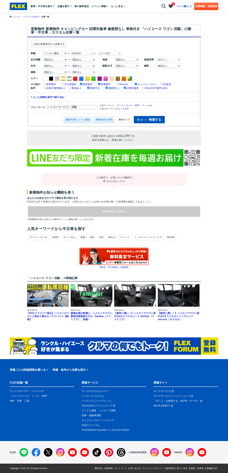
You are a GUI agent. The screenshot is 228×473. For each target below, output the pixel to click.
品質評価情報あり (56, 88)
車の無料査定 (81, 6)
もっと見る (117, 6)
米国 (82, 237)
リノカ (35, 396)
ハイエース (38, 391)
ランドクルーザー (19, 391)
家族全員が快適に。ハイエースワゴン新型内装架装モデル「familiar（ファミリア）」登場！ (91, 316)
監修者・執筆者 (196, 468)
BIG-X (111, 237)
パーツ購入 (184, 6)
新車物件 (51, 84)
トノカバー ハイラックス (148, 237)
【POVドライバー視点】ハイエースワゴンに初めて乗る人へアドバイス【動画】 (48, 316)
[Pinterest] (109, 452)
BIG (92, 237)
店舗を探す (63, 6)
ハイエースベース (19, 396)
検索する (149, 119)
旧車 (19, 400)
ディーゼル (147, 105)
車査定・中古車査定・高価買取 (114, 267)
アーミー (125, 237)
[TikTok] (96, 452)
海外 (12, 400)
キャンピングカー (147, 84)
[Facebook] (36, 452)
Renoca (123, 84)
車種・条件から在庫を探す (69, 369)
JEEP (44, 396)
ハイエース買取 (107, 410)
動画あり (77, 88)
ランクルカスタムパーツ (95, 391)
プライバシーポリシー (152, 468)
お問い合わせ (134, 468)
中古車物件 (70, 84)
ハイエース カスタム (93, 396)
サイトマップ (120, 468)
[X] (48, 452)
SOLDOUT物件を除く (157, 88)
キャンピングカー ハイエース (98, 420)
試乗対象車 (133, 88)
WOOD (171, 237)
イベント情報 (98, 6)
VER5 (137, 105)
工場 (26, 400)
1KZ (101, 237)
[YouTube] (72, 452)
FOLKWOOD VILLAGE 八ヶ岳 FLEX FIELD (105, 430)
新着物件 (106, 84)
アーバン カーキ (124, 105)
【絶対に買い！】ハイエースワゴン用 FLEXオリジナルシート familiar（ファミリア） (135, 316)
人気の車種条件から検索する (49, 44)
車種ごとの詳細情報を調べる (28, 369)
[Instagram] (60, 452)
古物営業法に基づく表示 (175, 468)
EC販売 (167, 84)
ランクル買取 (89, 410)
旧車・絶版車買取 (91, 415)
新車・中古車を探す (41, 6)
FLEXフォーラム (91, 425)
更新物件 (87, 84)
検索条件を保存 (104, 119)
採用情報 (108, 468)
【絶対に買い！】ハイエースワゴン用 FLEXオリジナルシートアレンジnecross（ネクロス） (178, 316)
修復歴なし (114, 88)
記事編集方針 (211, 468)
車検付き (95, 88)
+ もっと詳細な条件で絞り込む (47, 97)
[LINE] (23, 452)
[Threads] (121, 452)
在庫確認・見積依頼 (206, 6)
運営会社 (99, 468)
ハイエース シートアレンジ (97, 400)
